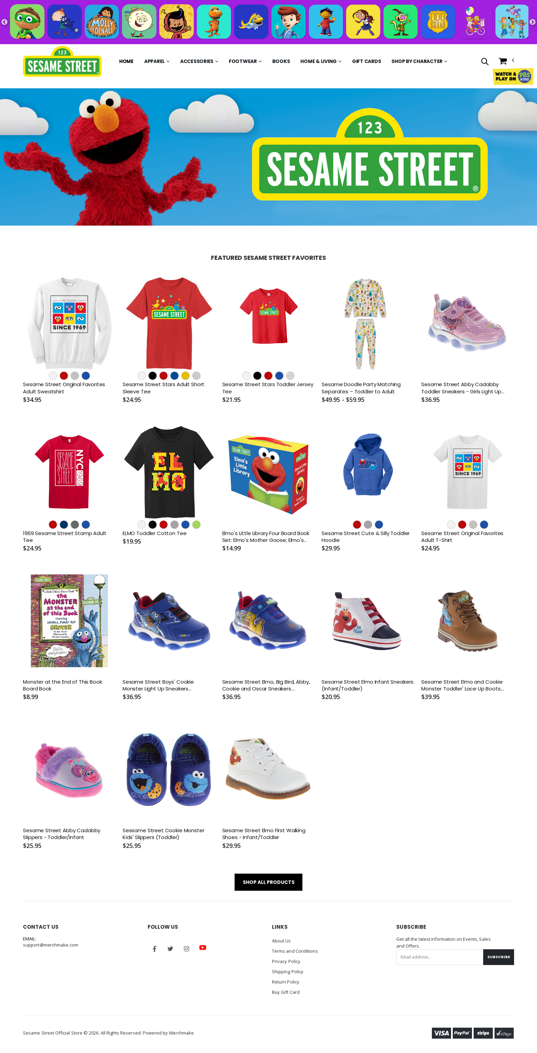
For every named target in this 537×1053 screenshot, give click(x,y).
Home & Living (318, 61)
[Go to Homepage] (62, 61)
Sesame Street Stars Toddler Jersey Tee (267, 388)
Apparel (154, 61)
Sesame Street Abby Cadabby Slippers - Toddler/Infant (61, 834)
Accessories (196, 61)
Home (126, 61)
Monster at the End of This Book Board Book (62, 685)
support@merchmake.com (50, 945)
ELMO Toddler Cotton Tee (155, 533)
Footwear (243, 61)
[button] (484, 62)
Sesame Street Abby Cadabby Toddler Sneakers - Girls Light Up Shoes (461, 388)
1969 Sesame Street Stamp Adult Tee (65, 537)
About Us (281, 941)
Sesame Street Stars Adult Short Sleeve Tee (163, 388)
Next (532, 22)
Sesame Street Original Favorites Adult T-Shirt (462, 537)
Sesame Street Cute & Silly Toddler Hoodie (366, 537)
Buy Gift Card (286, 992)
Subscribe (498, 957)
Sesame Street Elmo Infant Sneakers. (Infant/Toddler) (368, 685)
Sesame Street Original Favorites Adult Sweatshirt (64, 388)
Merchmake (181, 1033)
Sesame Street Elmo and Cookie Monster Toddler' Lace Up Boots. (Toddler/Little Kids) (462, 685)
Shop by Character (416, 61)
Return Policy (285, 982)
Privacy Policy (286, 961)
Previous (4, 22)
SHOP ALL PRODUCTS (269, 882)
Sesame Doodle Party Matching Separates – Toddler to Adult (361, 388)
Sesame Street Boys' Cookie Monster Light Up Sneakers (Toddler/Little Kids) (158, 685)
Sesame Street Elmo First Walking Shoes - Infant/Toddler (263, 834)
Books (281, 61)
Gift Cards (366, 61)
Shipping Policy (287, 971)
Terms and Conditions (295, 951)
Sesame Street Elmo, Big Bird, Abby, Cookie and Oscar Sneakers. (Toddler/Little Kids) (266, 685)
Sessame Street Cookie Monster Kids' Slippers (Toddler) (163, 834)
